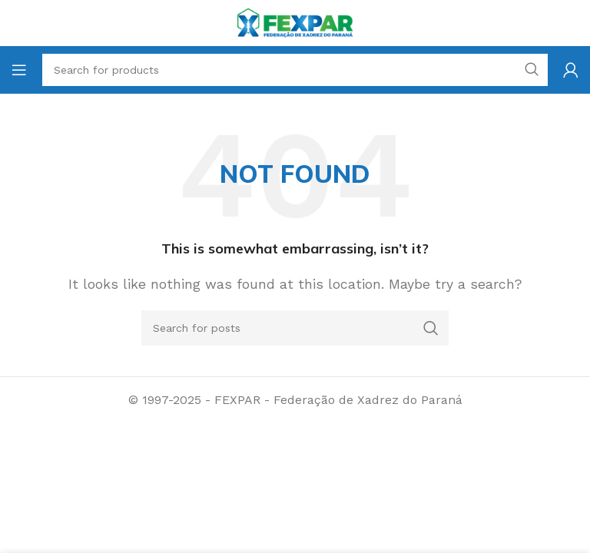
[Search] (295, 328)
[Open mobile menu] (19, 70)
